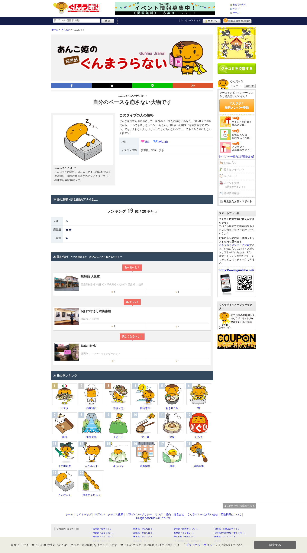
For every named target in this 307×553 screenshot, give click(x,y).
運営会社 (179, 514)
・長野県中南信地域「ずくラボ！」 (229, 533)
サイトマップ (83, 514)
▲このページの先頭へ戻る (239, 505)
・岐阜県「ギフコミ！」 (183, 533)
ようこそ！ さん (190, 20)
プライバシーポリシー (139, 514)
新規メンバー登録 (237, 20)
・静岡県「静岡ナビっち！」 (185, 529)
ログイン (212, 20)
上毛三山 (163, 141)
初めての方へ (239, 4)
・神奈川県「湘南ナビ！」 (184, 537)
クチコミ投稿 (115, 514)
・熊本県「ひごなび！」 (143, 529)
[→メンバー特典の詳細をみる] (236, 156)
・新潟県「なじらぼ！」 (143, 533)
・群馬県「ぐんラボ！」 (102, 537)
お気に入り (230, 162)
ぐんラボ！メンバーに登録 (234, 245)
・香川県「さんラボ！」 (143, 537)
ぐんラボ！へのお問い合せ (202, 514)
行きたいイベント (234, 169)
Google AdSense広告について (153, 518)
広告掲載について (231, 514)
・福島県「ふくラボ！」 (102, 533)
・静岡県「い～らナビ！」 (225, 537)
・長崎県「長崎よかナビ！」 (226, 529)
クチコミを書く (236, 68)
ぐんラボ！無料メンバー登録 (237, 105)
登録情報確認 (231, 193)
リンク (159, 514)
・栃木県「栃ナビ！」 (101, 529)
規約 (168, 514)
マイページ (230, 176)
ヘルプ (236, 8)
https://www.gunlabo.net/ (236, 270)
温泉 (147, 141)
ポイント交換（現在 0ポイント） (235, 185)
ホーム (236, 12)
